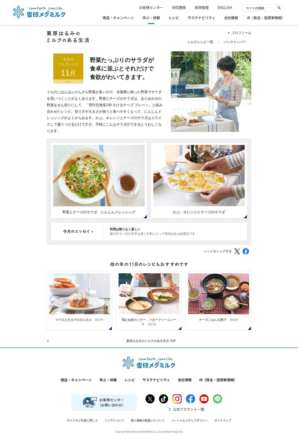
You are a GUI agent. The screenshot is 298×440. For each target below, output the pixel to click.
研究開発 (179, 7)
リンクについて (114, 420)
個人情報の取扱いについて (148, 420)
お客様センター (151, 7)
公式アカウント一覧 (186, 409)
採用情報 (202, 7)
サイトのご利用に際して (82, 420)
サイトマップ (222, 420)
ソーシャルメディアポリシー (189, 420)
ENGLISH (224, 7)
